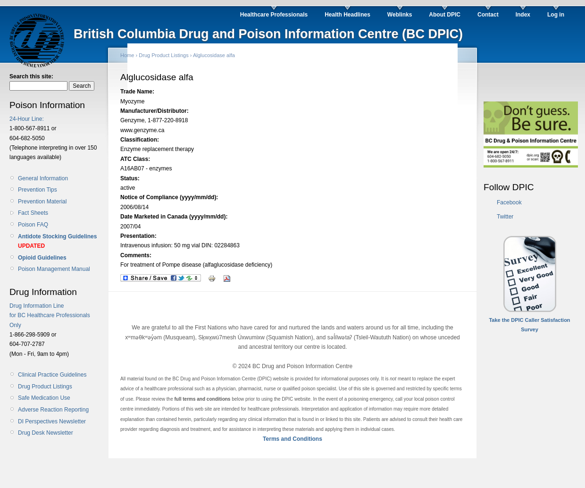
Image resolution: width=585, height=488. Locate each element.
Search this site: (31, 76)
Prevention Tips (37, 189)
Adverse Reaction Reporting (53, 409)
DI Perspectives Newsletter (52, 421)
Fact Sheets (33, 213)
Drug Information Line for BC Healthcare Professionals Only (49, 315)
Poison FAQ (33, 224)
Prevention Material (42, 201)
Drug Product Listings (45, 386)
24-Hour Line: (26, 119)
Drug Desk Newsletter (45, 432)
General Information (43, 178)
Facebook (509, 202)
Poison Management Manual (54, 269)
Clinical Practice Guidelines (52, 374)
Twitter (505, 216)
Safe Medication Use (44, 398)
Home (127, 55)
